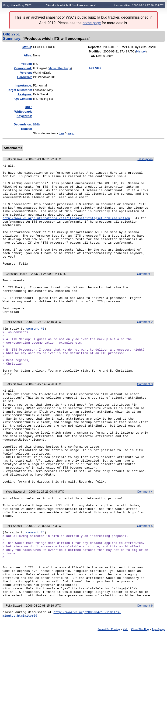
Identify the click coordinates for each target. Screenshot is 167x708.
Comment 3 (145, 421)
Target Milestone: (19, 90)
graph (70, 133)
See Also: (95, 67)
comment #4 (35, 593)
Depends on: (23, 124)
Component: (23, 68)
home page (92, 23)
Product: (26, 64)
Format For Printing (109, 704)
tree (61, 133)
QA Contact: (23, 98)
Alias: (28, 55)
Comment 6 (145, 679)
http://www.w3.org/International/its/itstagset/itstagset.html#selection (66, 229)
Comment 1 (145, 294)
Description (145, 159)
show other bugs (60, 68)
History (141, 51)
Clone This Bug (140, 704)
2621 (36, 124)
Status (26, 47)
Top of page (158, 704)
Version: (26, 72)
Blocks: (26, 129)
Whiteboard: (23, 111)
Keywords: (24, 116)
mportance (23, 85)
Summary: (12, 38)
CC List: (96, 56)
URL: (28, 107)
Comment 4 (145, 547)
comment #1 (35, 356)
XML (125, 704)
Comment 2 (145, 349)
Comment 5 (145, 586)
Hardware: (24, 77)
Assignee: (24, 94)
